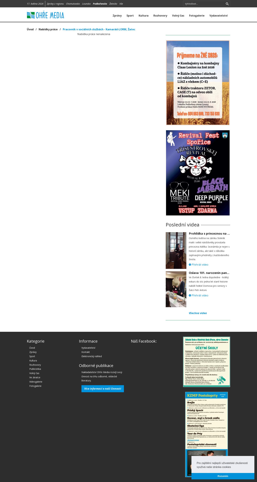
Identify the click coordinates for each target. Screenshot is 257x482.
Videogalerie (35, 381)
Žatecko (113, 3)
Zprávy (117, 15)
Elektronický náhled (91, 356)
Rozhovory (160, 15)
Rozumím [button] (223, 476)
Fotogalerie (197, 15)
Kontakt (85, 352)
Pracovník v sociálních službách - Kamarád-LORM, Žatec (99, 29)
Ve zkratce (34, 377)
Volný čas (178, 15)
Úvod (30, 29)
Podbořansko (100, 3)
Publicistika (35, 368)
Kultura (143, 15)
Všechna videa (198, 313)
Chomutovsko (73, 3)
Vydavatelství (218, 15)
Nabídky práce (48, 29)
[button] (232, 467)
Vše (121, 3)
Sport (130, 15)
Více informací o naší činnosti (102, 388)
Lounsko (86, 3)
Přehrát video (198, 264)
